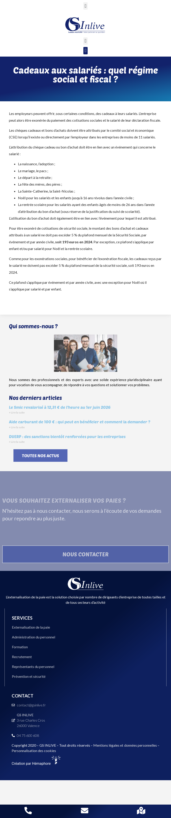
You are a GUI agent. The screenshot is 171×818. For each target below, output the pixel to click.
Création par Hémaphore (36, 763)
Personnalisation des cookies (34, 750)
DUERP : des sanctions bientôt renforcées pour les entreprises (67, 436)
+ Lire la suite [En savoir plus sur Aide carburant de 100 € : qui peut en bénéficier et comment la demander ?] (17, 427)
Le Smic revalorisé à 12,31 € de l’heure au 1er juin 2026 (59, 407)
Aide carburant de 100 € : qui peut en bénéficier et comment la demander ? (79, 421)
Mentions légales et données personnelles (125, 745)
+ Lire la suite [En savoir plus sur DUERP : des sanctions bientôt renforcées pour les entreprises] (17, 441)
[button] (85, 6)
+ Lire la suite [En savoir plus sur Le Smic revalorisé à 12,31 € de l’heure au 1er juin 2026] (17, 412)
